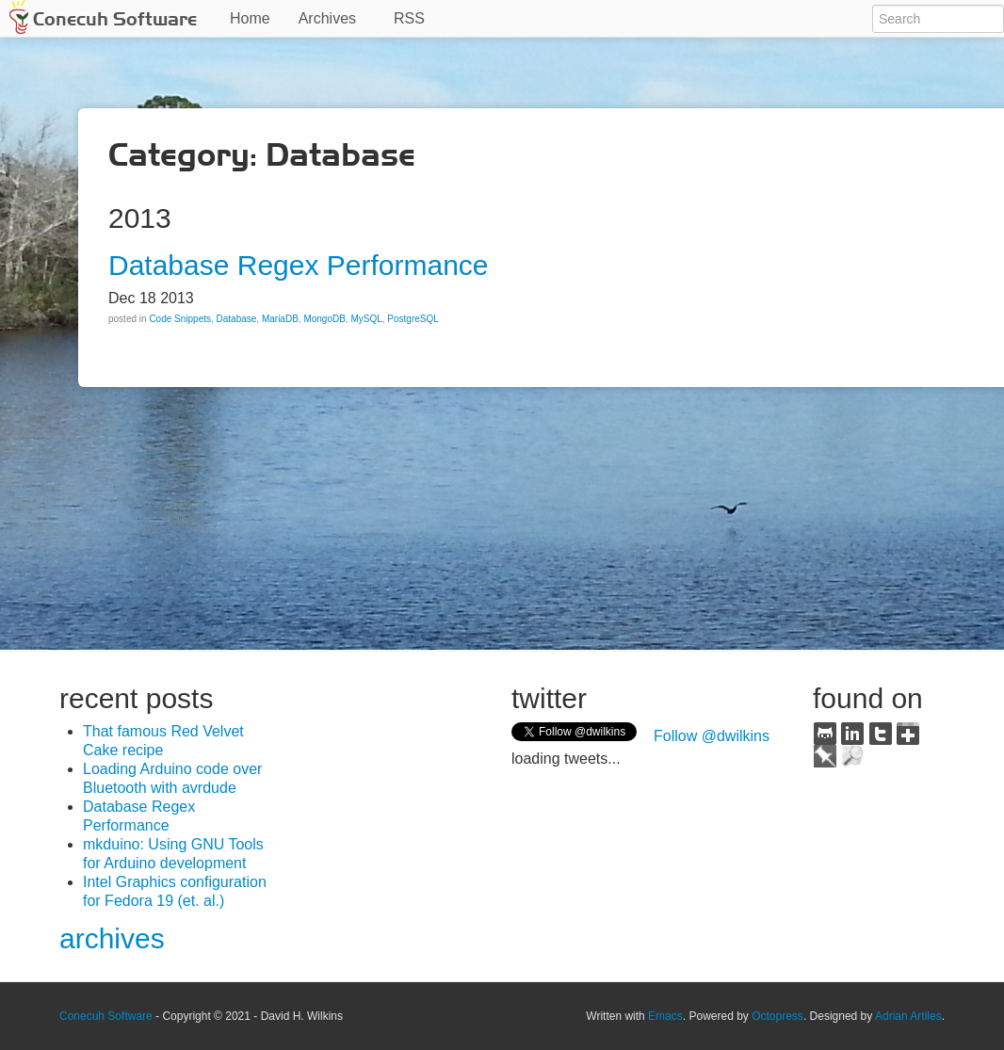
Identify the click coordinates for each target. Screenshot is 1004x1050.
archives (112, 938)
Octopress (777, 1016)
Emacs (665, 1016)
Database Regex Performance (298, 265)
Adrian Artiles (908, 1016)
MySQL (365, 319)
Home (250, 18)
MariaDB (280, 319)
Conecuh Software (115, 18)
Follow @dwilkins (711, 736)
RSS (409, 18)
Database (237, 319)
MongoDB (324, 319)
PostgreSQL (412, 319)
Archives (327, 18)
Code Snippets (180, 319)
